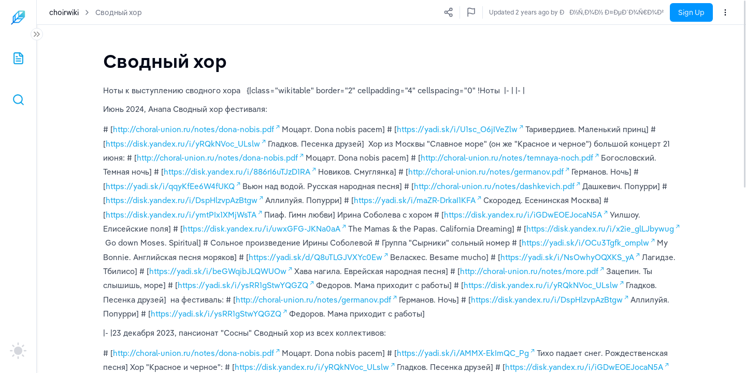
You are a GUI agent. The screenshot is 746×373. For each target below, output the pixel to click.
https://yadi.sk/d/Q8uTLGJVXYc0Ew (315, 257)
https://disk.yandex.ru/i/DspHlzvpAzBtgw (181, 200)
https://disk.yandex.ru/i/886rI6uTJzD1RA (237, 172)
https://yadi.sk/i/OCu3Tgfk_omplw (585, 243)
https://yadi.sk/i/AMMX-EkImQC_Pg (463, 353)
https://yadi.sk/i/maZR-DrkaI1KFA (415, 200)
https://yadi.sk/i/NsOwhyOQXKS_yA (567, 257)
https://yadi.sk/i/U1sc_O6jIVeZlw (457, 129)
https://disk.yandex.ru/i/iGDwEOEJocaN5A (523, 215)
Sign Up (691, 12)
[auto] (18, 350)
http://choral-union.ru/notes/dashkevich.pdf (494, 186)
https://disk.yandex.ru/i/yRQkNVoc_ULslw (183, 144)
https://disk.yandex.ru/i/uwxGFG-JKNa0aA (261, 229)
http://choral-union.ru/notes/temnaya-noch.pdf (507, 158)
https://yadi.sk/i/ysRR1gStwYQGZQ (243, 285)
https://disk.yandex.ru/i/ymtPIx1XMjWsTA (181, 215)
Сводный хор (118, 12)
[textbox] (165, 61)
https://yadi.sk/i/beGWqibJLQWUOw (217, 271)
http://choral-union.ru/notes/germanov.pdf (486, 172)
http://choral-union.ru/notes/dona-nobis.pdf (193, 129)
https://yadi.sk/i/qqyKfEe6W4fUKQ (170, 186)
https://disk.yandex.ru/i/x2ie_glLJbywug (600, 229)
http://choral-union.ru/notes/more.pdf (529, 271)
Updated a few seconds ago (623, 12)
